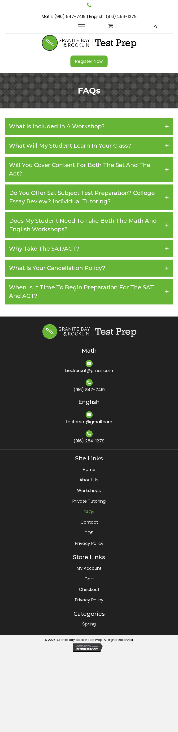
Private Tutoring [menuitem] (89, 501)
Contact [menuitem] (89, 522)
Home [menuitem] (89, 469)
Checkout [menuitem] (89, 589)
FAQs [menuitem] (89, 512)
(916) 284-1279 (121, 16)
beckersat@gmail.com (89, 370)
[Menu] (81, 26)
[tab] (89, 126)
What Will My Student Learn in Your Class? (70, 145)
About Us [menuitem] (89, 480)
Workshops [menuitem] (89, 490)
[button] (89, 61)
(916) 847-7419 (70, 16)
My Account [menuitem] (89, 568)
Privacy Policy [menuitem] (89, 543)
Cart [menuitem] (89, 579)
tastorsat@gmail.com (89, 422)
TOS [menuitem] (89, 533)
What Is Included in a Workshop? (57, 126)
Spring (89, 624)
